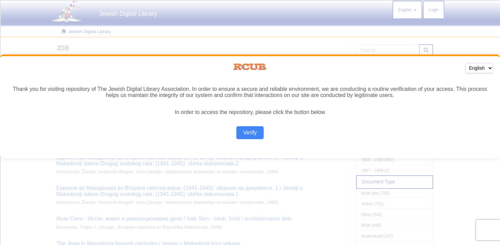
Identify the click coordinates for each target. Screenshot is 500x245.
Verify (250, 132)
